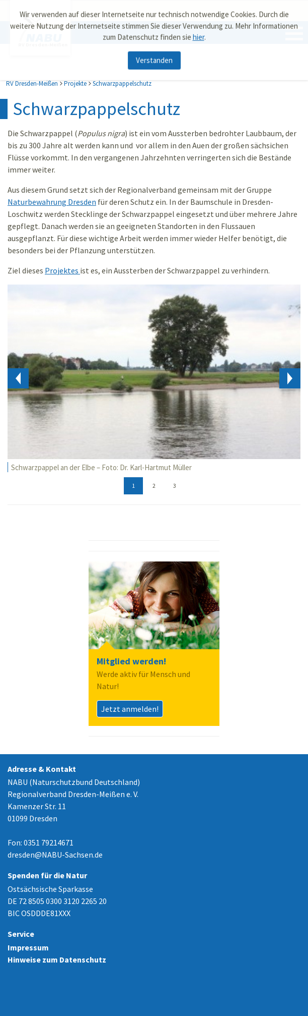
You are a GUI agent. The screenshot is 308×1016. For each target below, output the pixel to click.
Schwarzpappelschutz (122, 83)
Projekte (75, 83)
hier (198, 34)
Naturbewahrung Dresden (52, 202)
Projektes (62, 270)
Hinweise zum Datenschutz (57, 959)
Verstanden (154, 58)
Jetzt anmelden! (130, 709)
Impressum (28, 947)
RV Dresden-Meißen (32, 83)
